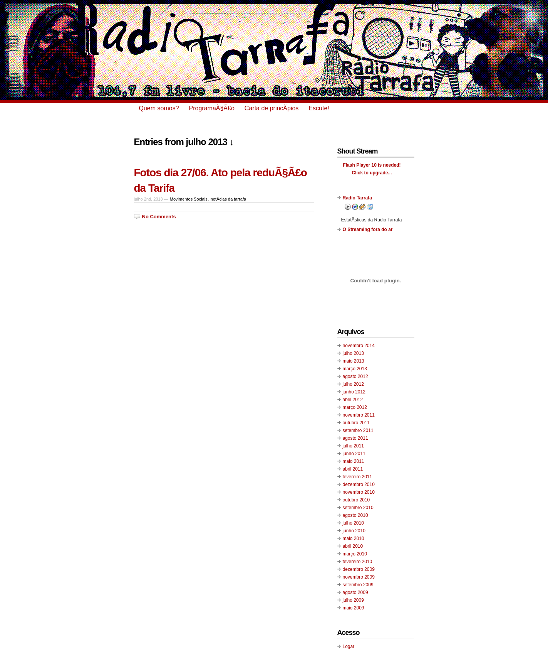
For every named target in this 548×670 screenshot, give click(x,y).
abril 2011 (353, 469)
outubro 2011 (356, 422)
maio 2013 (353, 361)
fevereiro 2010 (357, 561)
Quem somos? (159, 108)
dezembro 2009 (359, 569)
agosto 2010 (355, 515)
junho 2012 (354, 392)
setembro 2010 (358, 507)
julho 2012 (353, 384)
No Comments (159, 216)
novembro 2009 (359, 577)
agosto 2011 (355, 438)
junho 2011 (354, 453)
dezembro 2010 (359, 484)
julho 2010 (353, 523)
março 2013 (355, 368)
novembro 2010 (359, 492)
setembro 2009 (358, 584)
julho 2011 (353, 446)
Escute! (318, 108)
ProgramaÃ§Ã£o (212, 108)
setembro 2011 (358, 430)
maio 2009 (353, 608)
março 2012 (355, 407)
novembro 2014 (359, 345)
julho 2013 (353, 353)
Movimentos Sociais (189, 199)
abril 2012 (353, 399)
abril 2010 (353, 546)
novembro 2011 (359, 415)
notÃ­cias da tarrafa (228, 199)
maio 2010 (353, 538)
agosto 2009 (355, 592)
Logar (349, 646)
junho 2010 (354, 530)
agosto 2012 (355, 376)
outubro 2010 (356, 500)
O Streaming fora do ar (368, 229)
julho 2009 (353, 600)
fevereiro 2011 (357, 476)
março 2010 (355, 554)
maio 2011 (353, 461)
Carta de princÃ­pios (272, 108)
